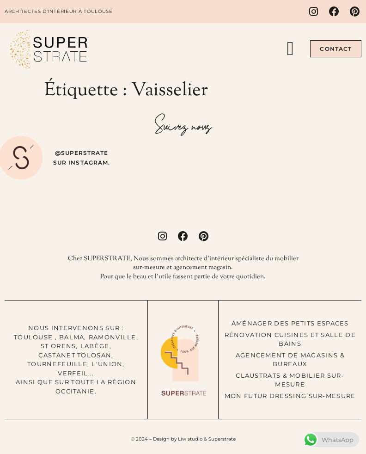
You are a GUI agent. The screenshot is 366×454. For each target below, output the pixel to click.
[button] (290, 48)
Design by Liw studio (177, 439)
